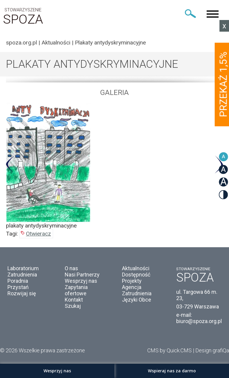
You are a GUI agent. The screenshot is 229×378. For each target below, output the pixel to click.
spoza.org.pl (21, 42)
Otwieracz (38, 233)
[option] (114, 166)
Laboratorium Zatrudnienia (23, 271)
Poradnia (17, 281)
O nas (71, 268)
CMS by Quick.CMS (169, 350)
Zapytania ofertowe (76, 290)
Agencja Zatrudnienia (136, 290)
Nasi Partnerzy (82, 274)
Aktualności (55, 42)
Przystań (18, 287)
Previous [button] (10, 165)
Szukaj (73, 306)
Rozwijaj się (21, 293)
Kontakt (74, 299)
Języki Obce (136, 299)
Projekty (132, 281)
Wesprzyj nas (81, 281)
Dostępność (136, 274)
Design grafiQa (212, 350)
